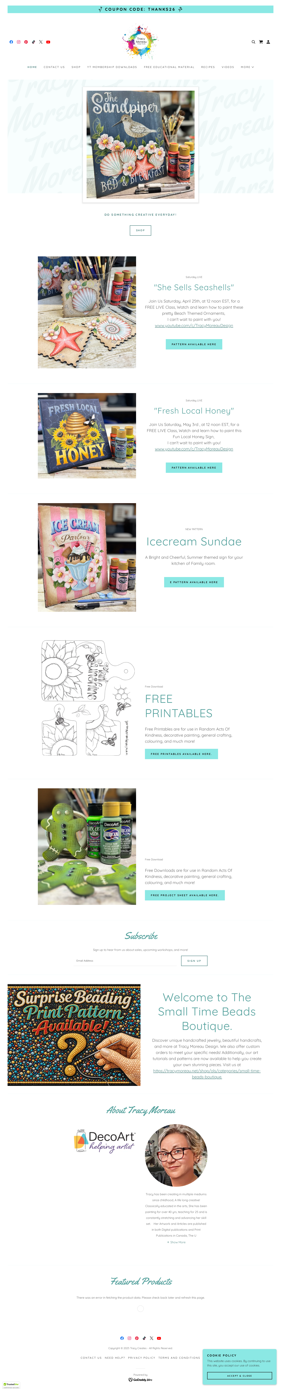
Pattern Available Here (194, 344)
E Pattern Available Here (194, 582)
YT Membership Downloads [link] (112, 67)
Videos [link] (228, 67)
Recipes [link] (208, 67)
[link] (11, 42)
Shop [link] (76, 67)
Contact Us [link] (54, 67)
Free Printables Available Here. (181, 754)
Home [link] (32, 67)
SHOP (140, 230)
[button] (268, 42)
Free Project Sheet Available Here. (185, 895)
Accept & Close (239, 1375)
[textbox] (125, 961)
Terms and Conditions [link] (179, 1357)
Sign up (194, 961)
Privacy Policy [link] (142, 1357)
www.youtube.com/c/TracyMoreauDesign (194, 325)
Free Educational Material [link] (169, 67)
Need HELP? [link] (115, 1357)
